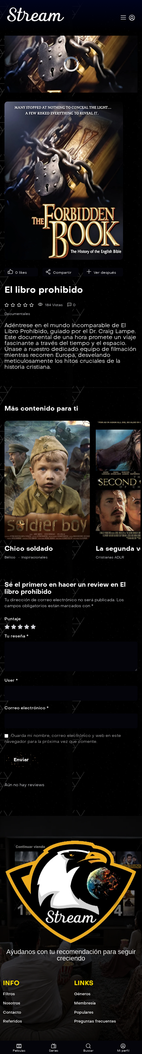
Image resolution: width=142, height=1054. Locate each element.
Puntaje (12, 618)
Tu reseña (16, 636)
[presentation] (133, 499)
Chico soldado (28, 549)
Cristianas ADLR (110, 557)
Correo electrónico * (26, 707)
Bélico (9, 557)
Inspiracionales (34, 557)
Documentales (17, 314)
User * (11, 680)
